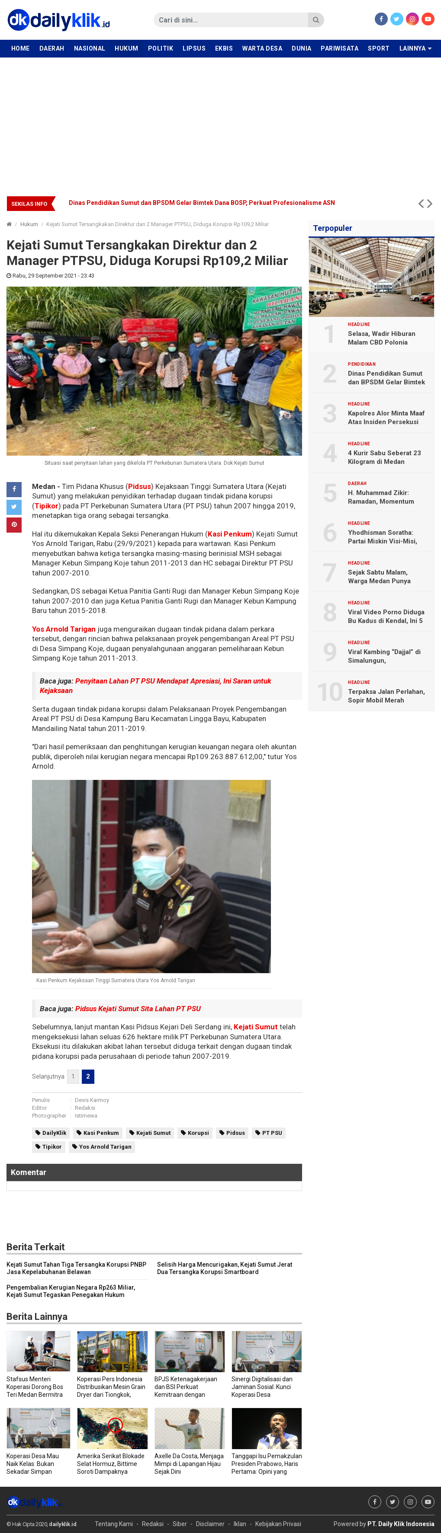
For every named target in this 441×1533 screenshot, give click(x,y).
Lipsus (194, 48)
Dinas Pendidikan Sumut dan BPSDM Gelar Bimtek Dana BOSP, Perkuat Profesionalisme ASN (202, 202)
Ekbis (224, 48)
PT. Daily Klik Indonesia (401, 1523)
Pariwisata (339, 48)
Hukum (126, 48)
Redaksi (85, 1108)
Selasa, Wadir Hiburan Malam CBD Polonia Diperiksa (381, 342)
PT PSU (272, 1133)
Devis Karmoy (92, 1100)
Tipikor (46, 505)
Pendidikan (362, 364)
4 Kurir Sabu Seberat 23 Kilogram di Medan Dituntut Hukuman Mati (384, 461)
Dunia (302, 48)
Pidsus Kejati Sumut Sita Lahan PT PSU (138, 1008)
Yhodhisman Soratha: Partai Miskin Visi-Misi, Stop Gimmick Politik (382, 541)
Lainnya (412, 48)
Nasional (90, 48)
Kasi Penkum (230, 534)
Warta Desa (262, 48)
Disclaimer (210, 1523)
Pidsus (139, 486)
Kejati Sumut (256, 1026)
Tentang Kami (114, 1523)
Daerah (51, 48)
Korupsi (198, 1133)
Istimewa (86, 1115)
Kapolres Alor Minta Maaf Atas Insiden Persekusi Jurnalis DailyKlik (386, 421)
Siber (180, 1523)
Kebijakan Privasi (278, 1523)
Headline (359, 325)
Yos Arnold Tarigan (64, 629)
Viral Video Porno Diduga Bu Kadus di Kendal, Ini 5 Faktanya (386, 620)
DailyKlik (54, 1133)
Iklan (240, 1523)
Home (20, 48)
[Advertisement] (220, 122)
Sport (379, 48)
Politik (161, 48)
